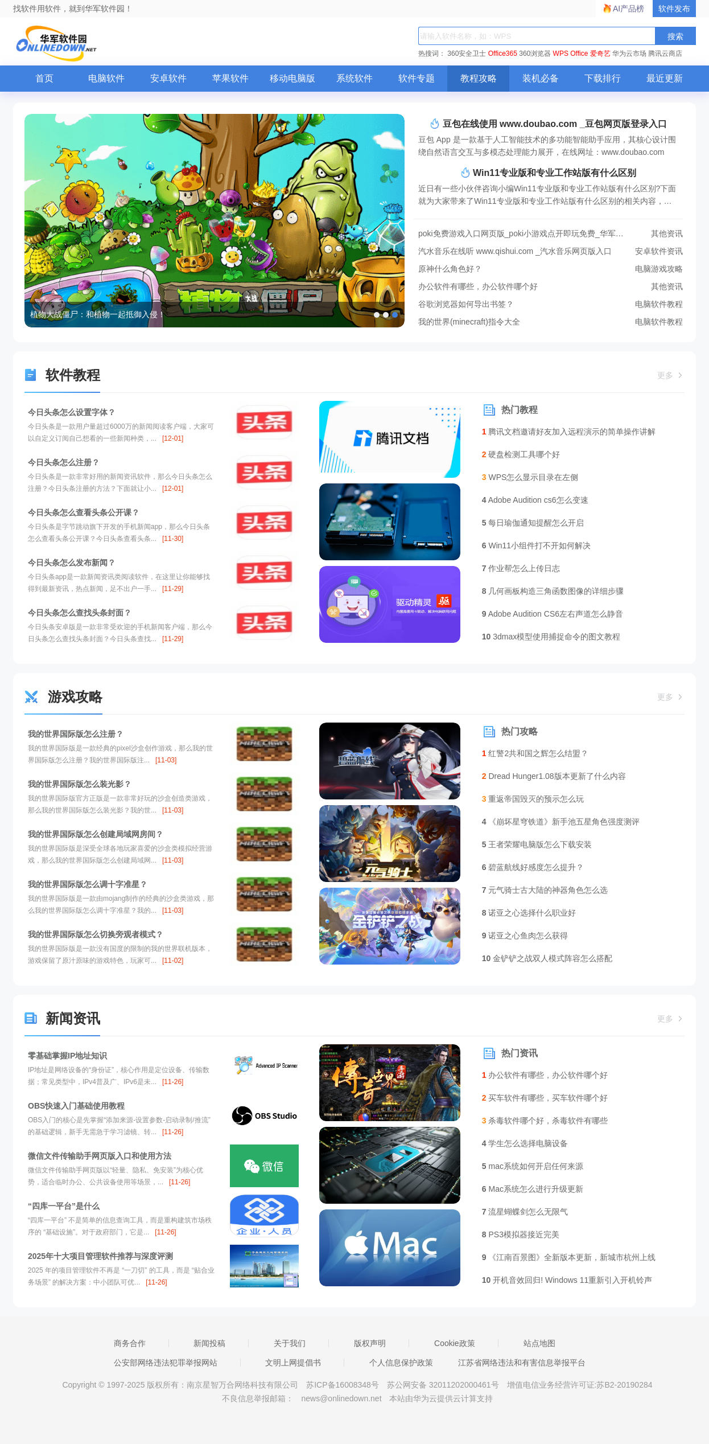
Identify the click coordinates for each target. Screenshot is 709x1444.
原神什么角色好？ (550, 269)
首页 (44, 78)
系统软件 (354, 78)
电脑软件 (106, 78)
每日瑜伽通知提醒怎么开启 (533, 522)
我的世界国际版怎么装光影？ (79, 784)
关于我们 (290, 1343)
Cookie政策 (454, 1343)
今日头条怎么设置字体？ (72, 412)
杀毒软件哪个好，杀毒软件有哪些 (545, 1120)
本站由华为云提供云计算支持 (441, 1398)
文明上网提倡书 (293, 1363)
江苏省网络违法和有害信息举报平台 (522, 1363)
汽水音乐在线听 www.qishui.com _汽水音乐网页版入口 (550, 251)
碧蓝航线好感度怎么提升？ (533, 867)
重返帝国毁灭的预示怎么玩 (533, 798)
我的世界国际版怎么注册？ (75, 734)
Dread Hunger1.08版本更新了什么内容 (554, 776)
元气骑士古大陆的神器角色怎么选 (545, 890)
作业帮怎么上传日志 (521, 568)
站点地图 (539, 1343)
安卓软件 (168, 78)
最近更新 (664, 78)
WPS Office (570, 54)
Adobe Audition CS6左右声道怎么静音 (552, 613)
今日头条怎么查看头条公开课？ (83, 512)
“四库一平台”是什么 (64, 1206)
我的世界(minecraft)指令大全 (550, 322)
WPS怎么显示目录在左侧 (530, 477)
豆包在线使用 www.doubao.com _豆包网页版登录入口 (548, 123)
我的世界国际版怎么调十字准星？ (87, 884)
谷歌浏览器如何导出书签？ (550, 304)
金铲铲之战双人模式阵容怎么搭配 (547, 958)
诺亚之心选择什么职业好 (529, 912)
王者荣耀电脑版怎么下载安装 (537, 844)
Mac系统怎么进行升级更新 (532, 1188)
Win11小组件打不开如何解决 (536, 545)
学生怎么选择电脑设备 (525, 1143)
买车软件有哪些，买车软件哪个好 (545, 1097)
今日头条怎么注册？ (64, 462)
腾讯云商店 (665, 54)
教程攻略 (478, 78)
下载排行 (602, 78)
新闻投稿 (209, 1343)
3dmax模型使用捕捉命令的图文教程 (551, 636)
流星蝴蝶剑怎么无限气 (525, 1211)
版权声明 (370, 1343)
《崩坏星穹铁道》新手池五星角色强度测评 (561, 821)
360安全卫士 (466, 54)
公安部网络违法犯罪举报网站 (165, 1363)
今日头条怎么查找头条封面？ (79, 612)
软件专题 (416, 78)
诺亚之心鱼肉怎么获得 (525, 935)
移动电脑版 (292, 78)
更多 (671, 375)
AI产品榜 (628, 8)
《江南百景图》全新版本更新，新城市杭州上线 (569, 1257)
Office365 (502, 54)
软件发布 (674, 8)
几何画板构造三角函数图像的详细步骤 (553, 591)
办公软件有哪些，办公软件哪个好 (550, 287)
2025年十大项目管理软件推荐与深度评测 (100, 1256)
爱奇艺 (600, 54)
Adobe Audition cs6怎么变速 (535, 499)
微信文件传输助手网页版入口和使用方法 (99, 1155)
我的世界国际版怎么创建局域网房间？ (95, 834)
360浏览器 (535, 54)
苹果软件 (230, 78)
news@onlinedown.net (341, 1398)
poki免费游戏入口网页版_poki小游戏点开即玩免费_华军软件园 (550, 234)
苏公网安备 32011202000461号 (444, 1384)
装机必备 (540, 78)
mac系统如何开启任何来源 (532, 1166)
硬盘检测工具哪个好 (521, 454)
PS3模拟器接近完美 (520, 1234)
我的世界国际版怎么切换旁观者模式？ (95, 934)
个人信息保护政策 (401, 1363)
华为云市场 (629, 54)
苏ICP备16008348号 (342, 1384)
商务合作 (130, 1343)
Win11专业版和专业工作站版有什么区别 (548, 172)
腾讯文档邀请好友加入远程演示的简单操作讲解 (569, 431)
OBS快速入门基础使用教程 (76, 1105)
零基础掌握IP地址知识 (67, 1055)
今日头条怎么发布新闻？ (72, 562)
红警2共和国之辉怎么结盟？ (535, 753)
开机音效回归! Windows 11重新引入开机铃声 (567, 1280)
